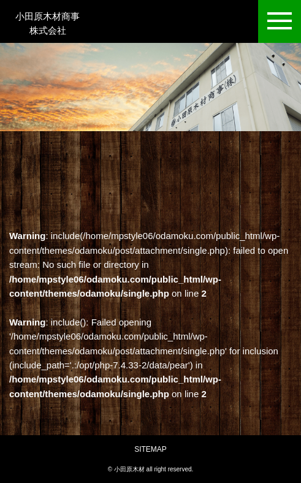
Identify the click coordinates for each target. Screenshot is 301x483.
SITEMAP (150, 449)
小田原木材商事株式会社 (47, 21)
